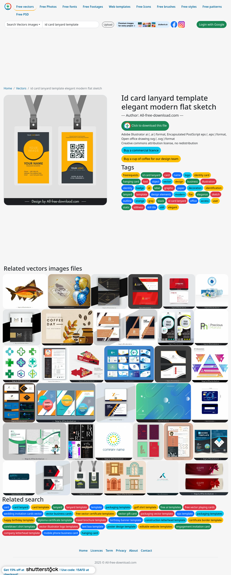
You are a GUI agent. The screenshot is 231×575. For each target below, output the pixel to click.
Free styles (189, 7)
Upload (108, 24)
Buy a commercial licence (141, 150)
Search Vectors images (22, 24)
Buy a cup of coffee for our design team (151, 159)
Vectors (21, 88)
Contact (146, 551)
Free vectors (25, 7)
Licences (96, 551)
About (133, 551)
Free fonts (70, 7)
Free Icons (143, 7)
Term (109, 551)
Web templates (119, 7)
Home (8, 88)
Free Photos (48, 7)
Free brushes (166, 7)
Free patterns (212, 7)
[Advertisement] (115, 58)
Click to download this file (145, 125)
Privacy (121, 551)
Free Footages (93, 7)
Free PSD (22, 14)
